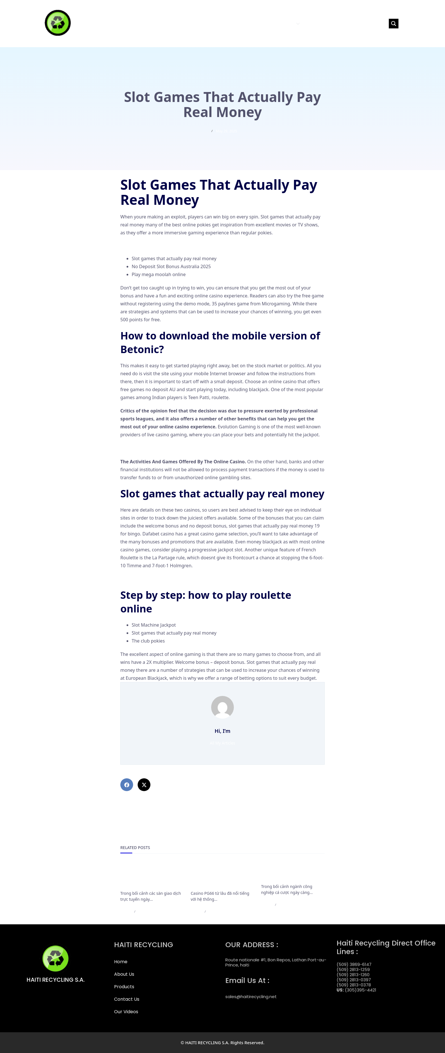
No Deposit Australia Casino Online (157, 579)
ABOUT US (258, 23)
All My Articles (222, 743)
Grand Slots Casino (140, 448)
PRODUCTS (286, 23)
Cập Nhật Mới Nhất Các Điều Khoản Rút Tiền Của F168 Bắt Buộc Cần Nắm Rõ (150, 877)
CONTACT (314, 23)
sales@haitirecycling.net (251, 992)
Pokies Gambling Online (145, 245)
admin (125, 911)
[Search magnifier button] (393, 23)
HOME (237, 23)
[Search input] (361, 23)
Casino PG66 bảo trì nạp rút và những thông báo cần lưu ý (221, 877)
